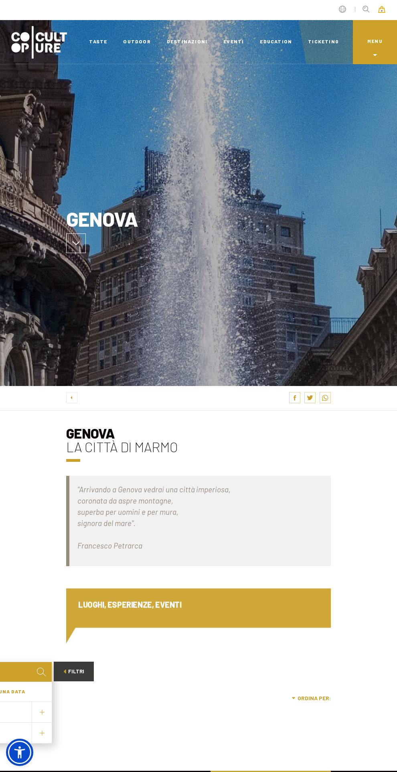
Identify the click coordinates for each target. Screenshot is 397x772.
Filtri (73, 671)
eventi (233, 41)
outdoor (136, 41)
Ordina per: (311, 697)
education (276, 41)
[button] (19, 752)
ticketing (323, 41)
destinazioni (187, 41)
